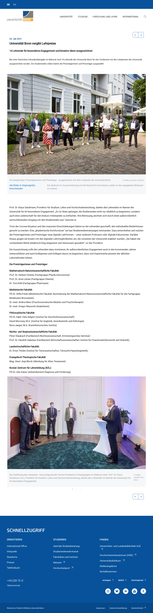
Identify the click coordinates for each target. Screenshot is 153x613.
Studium (82, 16)
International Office (17, 546)
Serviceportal (138, 580)
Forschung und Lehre (105, 16)
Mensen (59, 562)
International (131, 16)
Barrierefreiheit (138, 608)
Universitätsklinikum (112, 560)
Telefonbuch (13, 567)
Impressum (100, 608)
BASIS (122, 580)
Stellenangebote (108, 566)
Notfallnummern (108, 571)
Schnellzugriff (26, 530)
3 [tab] (80, 489)
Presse (10, 562)
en (14, 4)
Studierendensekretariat (65, 551)
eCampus (108, 580)
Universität (66, 16)
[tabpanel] (76, 431)
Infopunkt (12, 551)
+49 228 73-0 (15, 580)
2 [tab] (76, 489)
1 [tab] (72, 489)
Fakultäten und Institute (65, 557)
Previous (12, 431)
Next (140, 431)
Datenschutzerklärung (118, 608)
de (8, 4)
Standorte (12, 557)
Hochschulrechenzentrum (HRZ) (118, 555)
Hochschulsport (63, 568)
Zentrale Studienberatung (66, 546)
